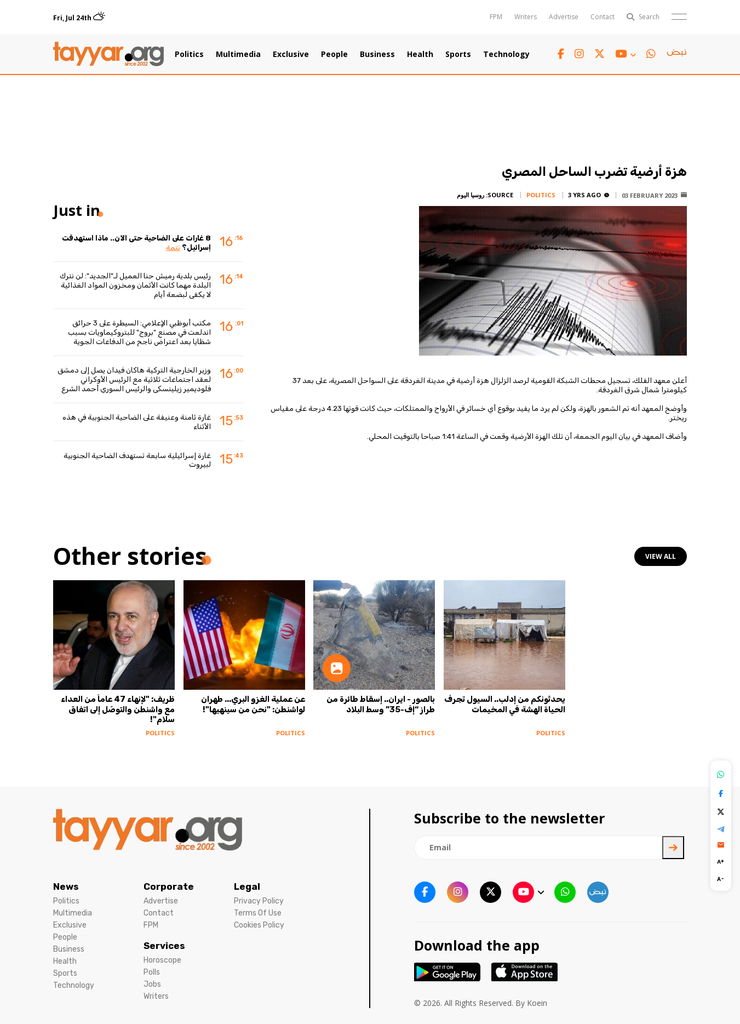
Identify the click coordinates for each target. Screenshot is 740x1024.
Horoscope (162, 960)
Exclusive (291, 54)
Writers (525, 17)
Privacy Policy (259, 901)
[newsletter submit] (673, 847)
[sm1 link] (676, 54)
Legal (247, 886)
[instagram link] (579, 54)
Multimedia (238, 54)
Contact (602, 17)
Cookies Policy (259, 925)
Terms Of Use (258, 913)
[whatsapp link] (651, 54)
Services (164, 945)
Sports (458, 54)
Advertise (563, 17)
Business (377, 54)
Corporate (169, 886)
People (334, 54)
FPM (496, 17)
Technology (506, 54)
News (66, 886)
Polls (152, 972)
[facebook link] (561, 54)
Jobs (152, 984)
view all (660, 556)
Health (420, 54)
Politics (189, 54)
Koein (537, 1003)
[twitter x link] (599, 54)
